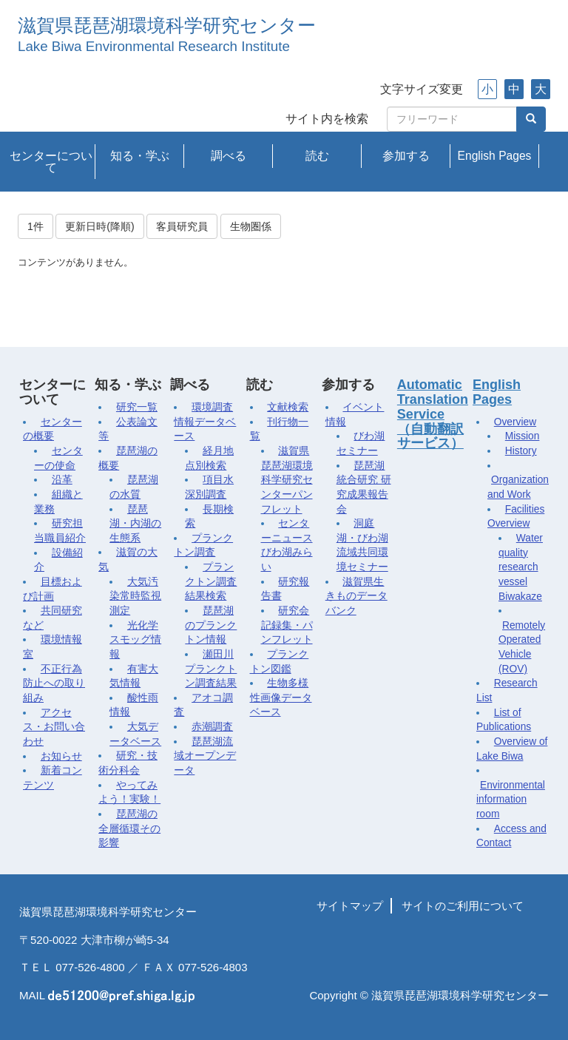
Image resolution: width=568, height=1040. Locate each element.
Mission (522, 436)
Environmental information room (510, 800)
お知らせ (61, 756)
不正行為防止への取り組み (54, 683)
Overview (515, 422)
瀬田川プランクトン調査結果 (211, 669)
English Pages (495, 155)
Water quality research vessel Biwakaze (520, 567)
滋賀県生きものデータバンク (356, 596)
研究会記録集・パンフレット (287, 625)
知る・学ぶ (139, 155)
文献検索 (287, 407)
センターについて (51, 161)
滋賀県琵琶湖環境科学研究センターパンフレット (287, 480)
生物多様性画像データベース (281, 697)
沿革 (62, 479)
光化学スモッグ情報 (135, 640)
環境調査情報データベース (205, 422)
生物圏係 (250, 226)
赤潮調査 (212, 726)
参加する (406, 155)
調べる (228, 155)
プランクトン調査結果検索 (211, 581)
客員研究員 (182, 226)
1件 (35, 226)
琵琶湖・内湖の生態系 (135, 524)
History (521, 450)
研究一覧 (137, 407)
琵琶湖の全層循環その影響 (129, 828)
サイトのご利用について (463, 905)
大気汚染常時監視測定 (135, 596)
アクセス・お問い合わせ (54, 727)
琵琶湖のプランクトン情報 (211, 625)
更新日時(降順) (99, 226)
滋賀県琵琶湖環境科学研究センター (167, 26)
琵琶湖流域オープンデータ (205, 756)
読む (317, 155)
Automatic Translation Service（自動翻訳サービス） (432, 413)
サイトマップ (350, 905)
